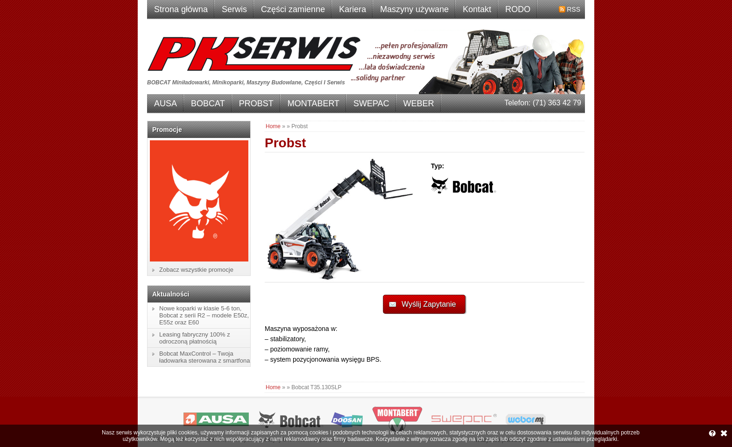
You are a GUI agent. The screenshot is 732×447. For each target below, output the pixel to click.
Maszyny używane (414, 9)
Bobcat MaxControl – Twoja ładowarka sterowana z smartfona (204, 357)
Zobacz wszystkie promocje (196, 269)
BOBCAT (208, 103)
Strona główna (181, 9)
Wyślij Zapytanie (428, 304)
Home (273, 126)
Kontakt (477, 9)
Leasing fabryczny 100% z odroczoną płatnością (194, 338)
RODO (517, 9)
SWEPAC (371, 103)
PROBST (256, 103)
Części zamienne (293, 9)
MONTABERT (313, 103)
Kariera (352, 9)
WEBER (418, 103)
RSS (573, 9)
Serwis (234, 9)
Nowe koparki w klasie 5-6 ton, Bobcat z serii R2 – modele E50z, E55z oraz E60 (204, 315)
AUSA (165, 103)
